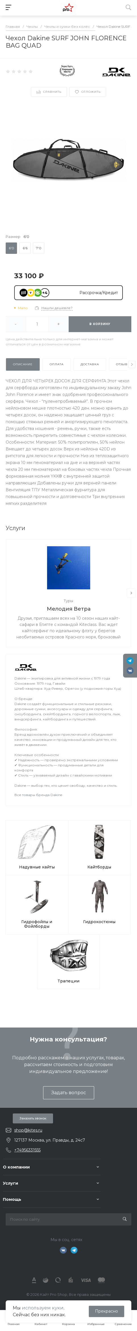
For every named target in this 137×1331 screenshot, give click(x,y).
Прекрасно (106, 1311)
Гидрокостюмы (99, 921)
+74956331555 (27, 1150)
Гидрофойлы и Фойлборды (36, 924)
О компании (16, 1167)
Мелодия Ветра (68, 609)
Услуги (10, 1183)
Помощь (12, 1199)
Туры (68, 600)
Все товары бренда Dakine (38, 795)
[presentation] (132, 364)
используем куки (43, 1308)
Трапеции (68, 981)
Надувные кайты (37, 867)
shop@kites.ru (28, 1130)
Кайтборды (99, 867)
